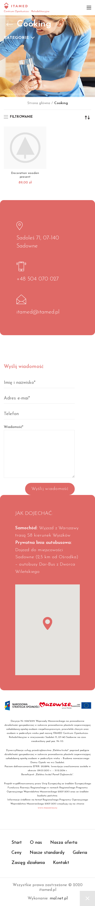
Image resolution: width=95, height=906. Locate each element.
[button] (47, 623)
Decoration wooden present (25, 175)
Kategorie (16, 38)
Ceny (16, 852)
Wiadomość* (39, 440)
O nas (36, 842)
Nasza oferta (63, 842)
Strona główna (38, 103)
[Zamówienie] (87, 117)
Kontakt (61, 862)
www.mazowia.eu (47, 807)
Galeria (80, 852)
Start (16, 842)
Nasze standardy (47, 852)
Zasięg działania (28, 862)
